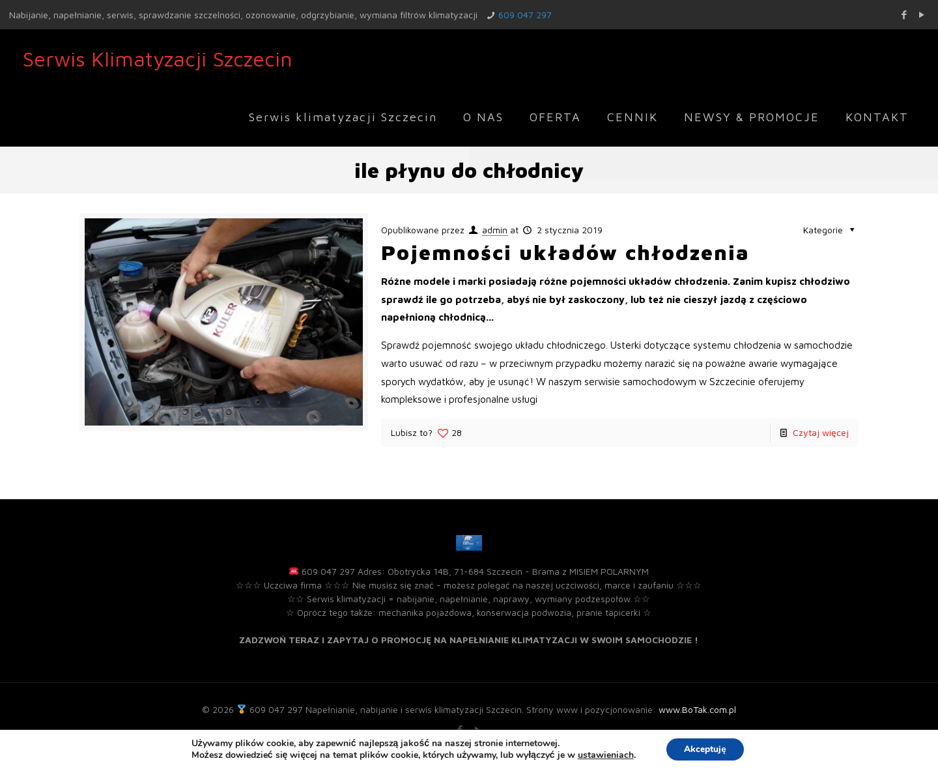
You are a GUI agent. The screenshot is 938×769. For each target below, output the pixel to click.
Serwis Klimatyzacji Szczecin (157, 58)
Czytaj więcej (821, 432)
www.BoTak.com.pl (697, 709)
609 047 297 (525, 14)
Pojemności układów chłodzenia (565, 252)
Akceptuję (705, 748)
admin (494, 229)
